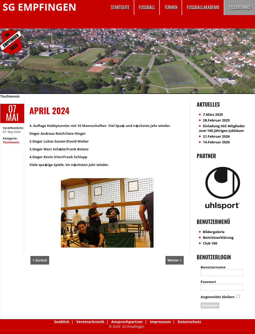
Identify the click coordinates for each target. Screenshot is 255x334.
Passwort (208, 281)
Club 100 (210, 243)
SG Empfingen (39, 7)
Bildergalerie (214, 231)
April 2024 (49, 110)
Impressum (160, 321)
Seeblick (61, 321)
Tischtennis (239, 7)
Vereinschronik (90, 321)
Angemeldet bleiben (217, 296)
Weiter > (175, 260)
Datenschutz (189, 321)
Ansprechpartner (127, 321)
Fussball (147, 7)
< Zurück (40, 260)
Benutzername (213, 267)
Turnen (170, 7)
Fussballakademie (203, 7)
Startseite (120, 7)
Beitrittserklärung (218, 237)
